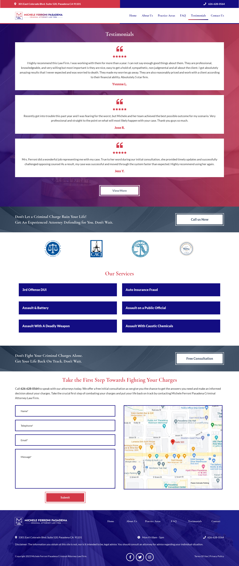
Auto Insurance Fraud (142, 290)
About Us (131, 521)
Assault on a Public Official (146, 308)
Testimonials (195, 521)
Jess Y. (119, 171)
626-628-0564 (214, 3)
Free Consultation (199, 358)
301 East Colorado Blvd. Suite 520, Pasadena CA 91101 (49, 3)
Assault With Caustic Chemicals (149, 326)
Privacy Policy (217, 556)
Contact (215, 521)
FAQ (173, 521)
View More (119, 190)
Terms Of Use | (202, 556)
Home (110, 521)
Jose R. (119, 128)
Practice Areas (152, 521)
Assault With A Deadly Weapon (46, 326)
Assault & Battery (35, 308)
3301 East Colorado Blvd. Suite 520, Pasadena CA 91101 (48, 537)
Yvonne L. (119, 84)
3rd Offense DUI (34, 290)
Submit (65, 497)
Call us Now (199, 219)
